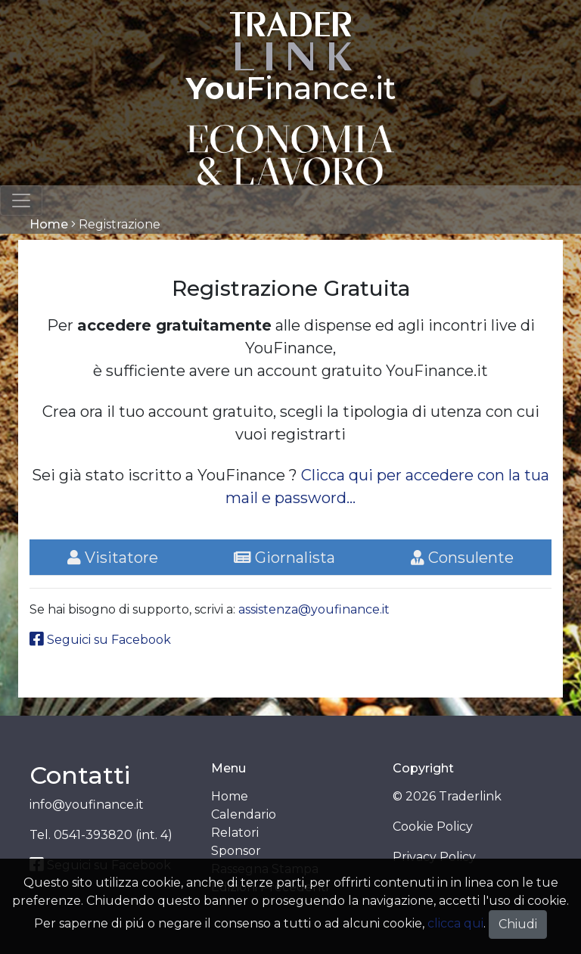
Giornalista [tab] (284, 557)
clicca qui (455, 923)
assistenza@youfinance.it (314, 609)
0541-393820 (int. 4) (113, 835)
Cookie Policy (433, 826)
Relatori (235, 832)
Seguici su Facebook (100, 639)
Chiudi (518, 924)
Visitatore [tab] (112, 557)
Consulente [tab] (462, 557)
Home (49, 224)
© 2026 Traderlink (447, 796)
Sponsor (236, 851)
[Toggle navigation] (21, 200)
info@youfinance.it (87, 804)
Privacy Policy (434, 857)
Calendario (243, 814)
